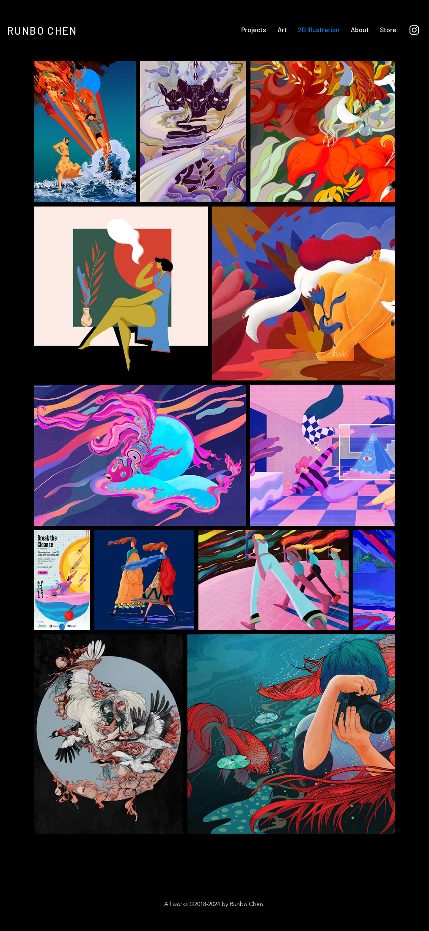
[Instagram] (414, 30)
